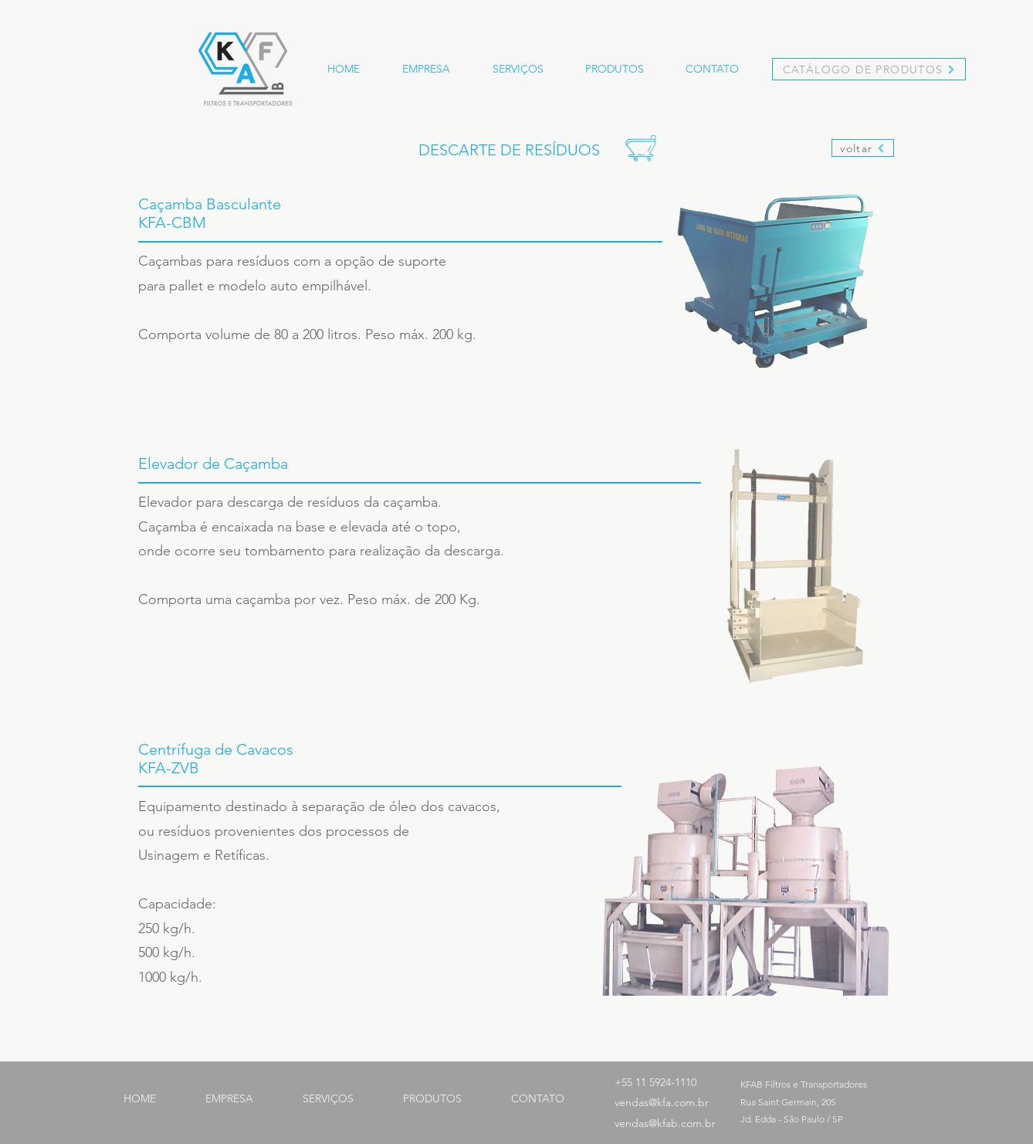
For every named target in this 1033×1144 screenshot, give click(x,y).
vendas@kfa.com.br (662, 1102)
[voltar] (862, 148)
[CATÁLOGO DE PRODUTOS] (869, 69)
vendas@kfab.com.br (665, 1123)
